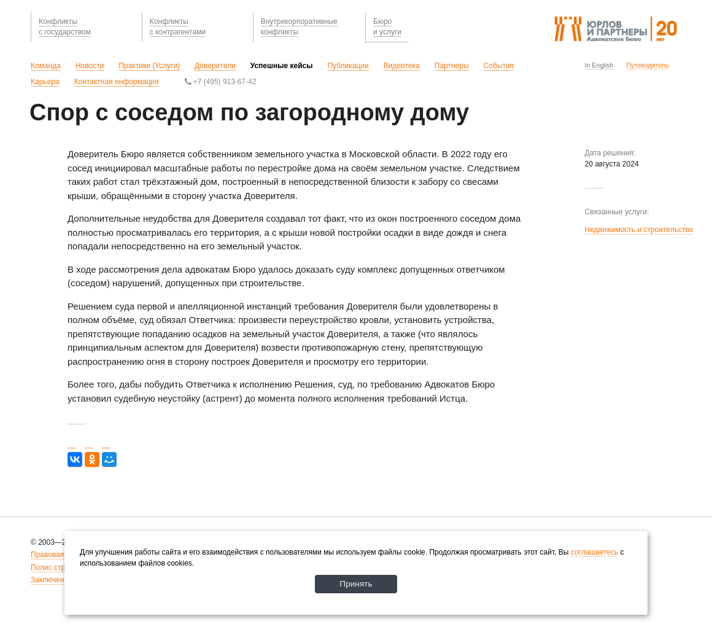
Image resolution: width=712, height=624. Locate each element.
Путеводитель (647, 65)
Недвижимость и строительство (639, 229)
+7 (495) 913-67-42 (221, 81)
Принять (356, 583)
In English (599, 65)
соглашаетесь (594, 551)
